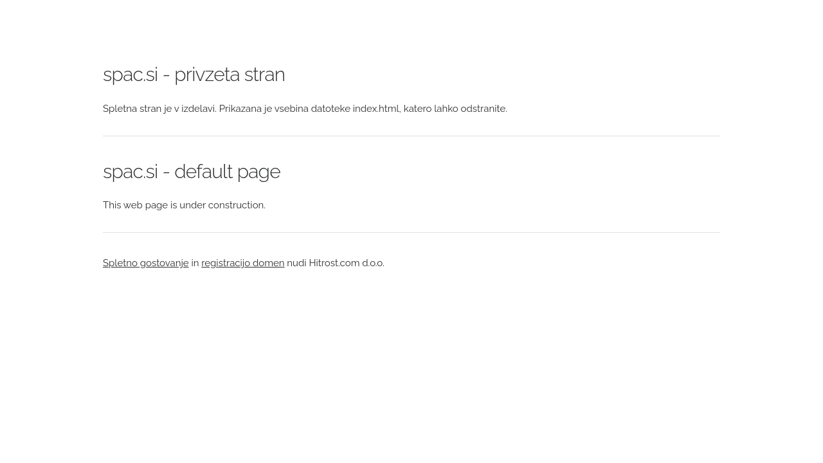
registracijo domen (242, 263)
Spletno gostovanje (146, 263)
